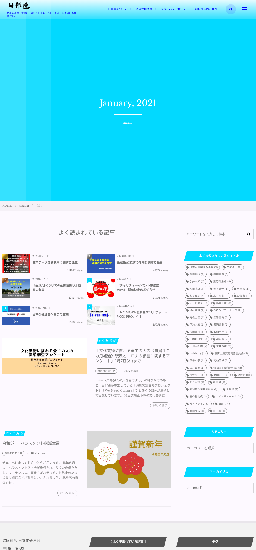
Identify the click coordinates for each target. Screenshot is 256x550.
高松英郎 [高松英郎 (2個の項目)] (220, 360)
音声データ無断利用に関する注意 (55, 263)
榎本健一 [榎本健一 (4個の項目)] (220, 288)
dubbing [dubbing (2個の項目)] (198, 353)
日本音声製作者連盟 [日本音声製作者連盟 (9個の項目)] (204, 267)
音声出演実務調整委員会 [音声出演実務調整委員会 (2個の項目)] (231, 353)
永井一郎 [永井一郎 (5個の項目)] (197, 281)
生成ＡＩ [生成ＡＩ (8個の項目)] (234, 267)
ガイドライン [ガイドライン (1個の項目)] (199, 403)
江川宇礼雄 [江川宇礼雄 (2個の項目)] (198, 346)
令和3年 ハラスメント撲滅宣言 (31, 446)
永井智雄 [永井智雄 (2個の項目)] (223, 346)
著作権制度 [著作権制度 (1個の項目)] (198, 396)
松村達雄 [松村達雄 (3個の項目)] (197, 310)
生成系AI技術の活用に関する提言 (140, 263)
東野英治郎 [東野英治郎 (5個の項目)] (222, 281)
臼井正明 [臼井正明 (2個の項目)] (197, 367)
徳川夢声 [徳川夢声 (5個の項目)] (220, 274)
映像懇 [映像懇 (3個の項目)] (243, 295)
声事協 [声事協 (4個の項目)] (243, 288)
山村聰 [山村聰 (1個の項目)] (219, 410)
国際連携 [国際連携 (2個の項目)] (220, 324)
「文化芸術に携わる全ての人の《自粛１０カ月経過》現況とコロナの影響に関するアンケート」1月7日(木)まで (132, 358)
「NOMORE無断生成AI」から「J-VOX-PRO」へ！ (142, 314)
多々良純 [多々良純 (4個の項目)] (197, 295)
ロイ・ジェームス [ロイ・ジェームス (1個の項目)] (228, 396)
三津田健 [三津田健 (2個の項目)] (220, 317)
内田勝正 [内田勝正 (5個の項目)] (197, 288)
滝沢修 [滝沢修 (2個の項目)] (222, 339)
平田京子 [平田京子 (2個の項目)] (197, 360)
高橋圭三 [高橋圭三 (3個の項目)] (197, 317)
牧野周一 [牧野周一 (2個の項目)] (197, 375)
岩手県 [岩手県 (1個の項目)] (219, 382)
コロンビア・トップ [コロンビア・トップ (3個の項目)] (227, 310)
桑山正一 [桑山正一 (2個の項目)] (220, 375)
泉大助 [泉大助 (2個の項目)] (243, 375)
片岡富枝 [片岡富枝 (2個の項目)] (197, 331)
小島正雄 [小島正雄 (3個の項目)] (223, 303)
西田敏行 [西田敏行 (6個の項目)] (197, 274)
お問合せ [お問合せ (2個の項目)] (220, 331)
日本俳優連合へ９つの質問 (50, 315)
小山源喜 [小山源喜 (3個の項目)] (220, 295)
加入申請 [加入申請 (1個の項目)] (197, 382)
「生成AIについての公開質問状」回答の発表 (56, 288)
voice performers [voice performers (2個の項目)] (227, 367)
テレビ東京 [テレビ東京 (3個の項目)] (198, 303)
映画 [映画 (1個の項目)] (223, 403)
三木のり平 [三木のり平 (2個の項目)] (198, 339)
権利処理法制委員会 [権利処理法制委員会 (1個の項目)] (203, 389)
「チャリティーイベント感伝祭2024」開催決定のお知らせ (138, 288)
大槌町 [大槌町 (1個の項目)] (232, 389)
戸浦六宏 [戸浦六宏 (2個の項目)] (197, 324)
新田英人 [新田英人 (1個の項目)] (197, 410)
